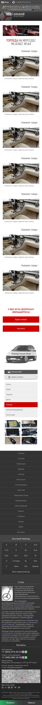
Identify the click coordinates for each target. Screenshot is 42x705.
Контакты (21, 328)
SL (26, 561)
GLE (26, 556)
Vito (25, 566)
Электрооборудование (14, 410)
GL (26, 550)
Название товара (29, 51)
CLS (6, 550)
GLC (16, 556)
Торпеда (9, 405)
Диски (8, 399)
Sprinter (35, 566)
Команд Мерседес (26, 605)
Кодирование (21, 501)
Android (21, 474)
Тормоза (9, 394)
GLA (35, 550)
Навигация (21, 464)
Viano (16, 566)
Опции (21, 522)
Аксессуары (10, 415)
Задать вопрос (21, 319)
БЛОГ (21, 527)
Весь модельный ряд (21, 572)
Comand (21, 458)
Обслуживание (21, 506)
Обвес (8, 389)
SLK (35, 561)
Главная (21, 453)
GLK (6, 556)
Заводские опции (21, 495)
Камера (21, 469)
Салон (8, 384)
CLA (35, 545)
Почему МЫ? (16, 372)
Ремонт (21, 511)
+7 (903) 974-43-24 (22, 2)
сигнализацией (7, 633)
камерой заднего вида (24, 614)
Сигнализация (21, 485)
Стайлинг (21, 516)
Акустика (21, 490)
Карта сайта (28, 694)
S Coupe (16, 561)
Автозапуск (21, 480)
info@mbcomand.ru (14, 667)
